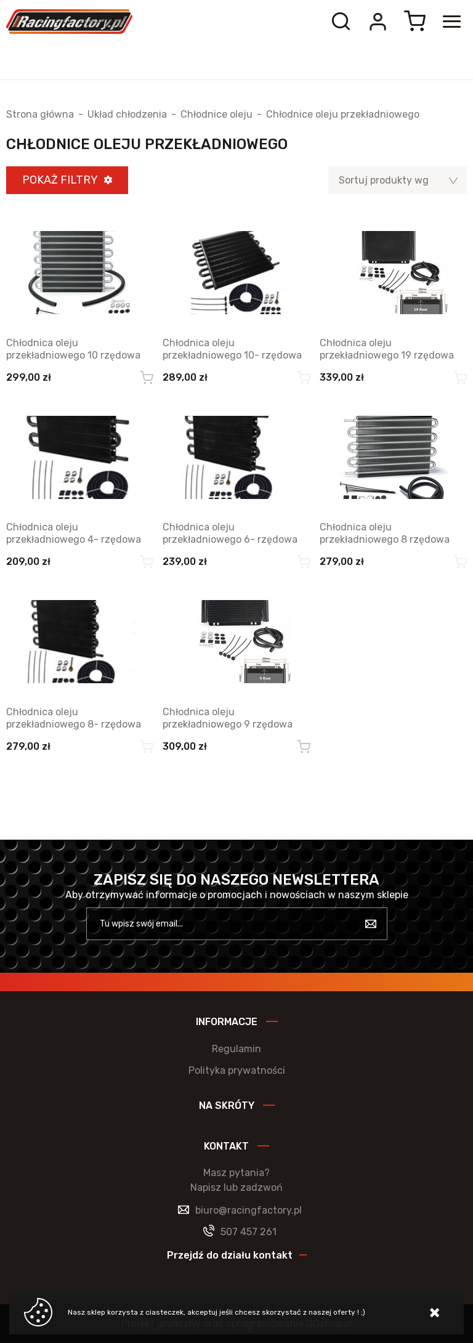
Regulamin (236, 1049)
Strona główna (40, 114)
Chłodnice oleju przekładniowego (342, 114)
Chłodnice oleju (216, 114)
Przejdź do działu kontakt (230, 1255)
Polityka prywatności (236, 1070)
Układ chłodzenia (127, 114)
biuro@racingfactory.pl (248, 1210)
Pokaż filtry (60, 180)
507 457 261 (248, 1232)
